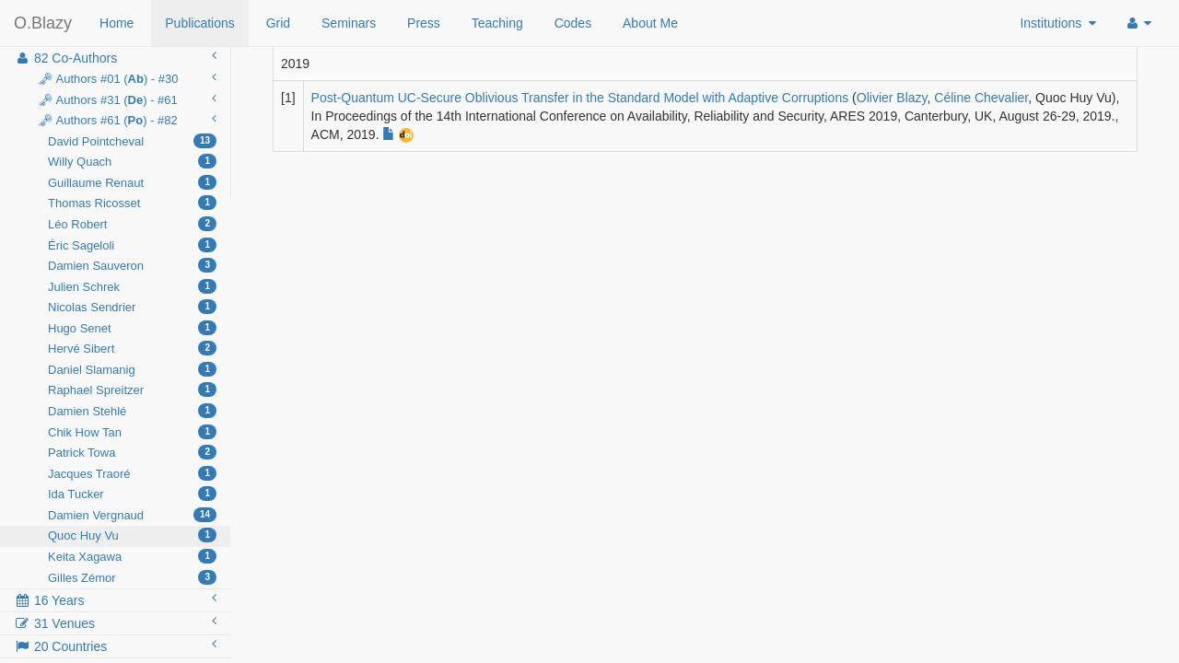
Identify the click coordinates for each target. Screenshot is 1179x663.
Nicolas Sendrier (132, 306)
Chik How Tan (132, 432)
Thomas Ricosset (132, 202)
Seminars (348, 23)
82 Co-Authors (115, 57)
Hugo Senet (132, 327)
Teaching (497, 23)
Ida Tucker (132, 493)
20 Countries (115, 645)
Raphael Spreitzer (132, 389)
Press (423, 23)
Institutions (1058, 23)
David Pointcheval (132, 141)
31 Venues (115, 622)
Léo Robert (132, 223)
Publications (200, 23)
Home (116, 23)
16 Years (115, 599)
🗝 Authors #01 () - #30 (125, 78)
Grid (278, 23)
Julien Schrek (132, 286)
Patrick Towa (132, 452)
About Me (650, 23)
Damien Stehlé (132, 410)
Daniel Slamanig (132, 369)
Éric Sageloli (132, 245)
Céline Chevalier (981, 97)
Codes (572, 23)
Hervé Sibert (132, 348)
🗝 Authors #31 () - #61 (125, 99)
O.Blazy (43, 23)
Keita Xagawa (132, 556)
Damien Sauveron (132, 265)
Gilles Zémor (132, 577)
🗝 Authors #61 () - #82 (125, 119)
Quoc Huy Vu (132, 535)
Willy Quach (132, 161)
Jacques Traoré (132, 473)
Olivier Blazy (892, 97)
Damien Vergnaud (132, 514)
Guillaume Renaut (132, 182)
